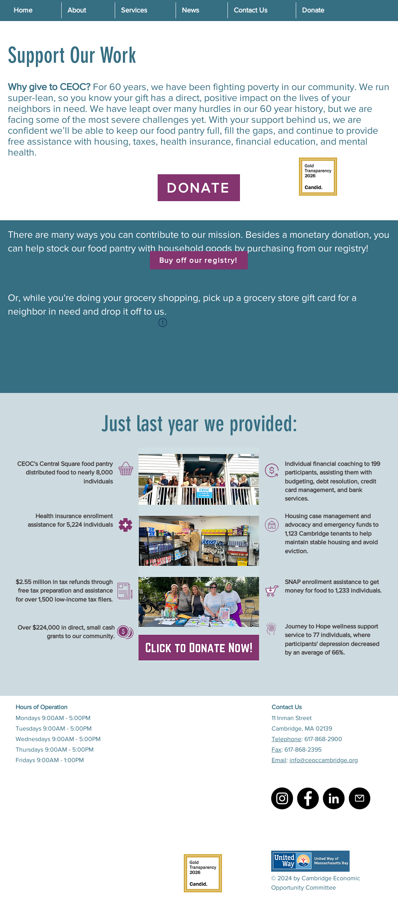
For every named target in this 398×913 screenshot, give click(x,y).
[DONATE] (199, 187)
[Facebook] (308, 798)
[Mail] (359, 798)
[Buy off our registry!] (199, 260)
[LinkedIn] (334, 798)
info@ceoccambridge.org (324, 760)
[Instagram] (282, 798)
